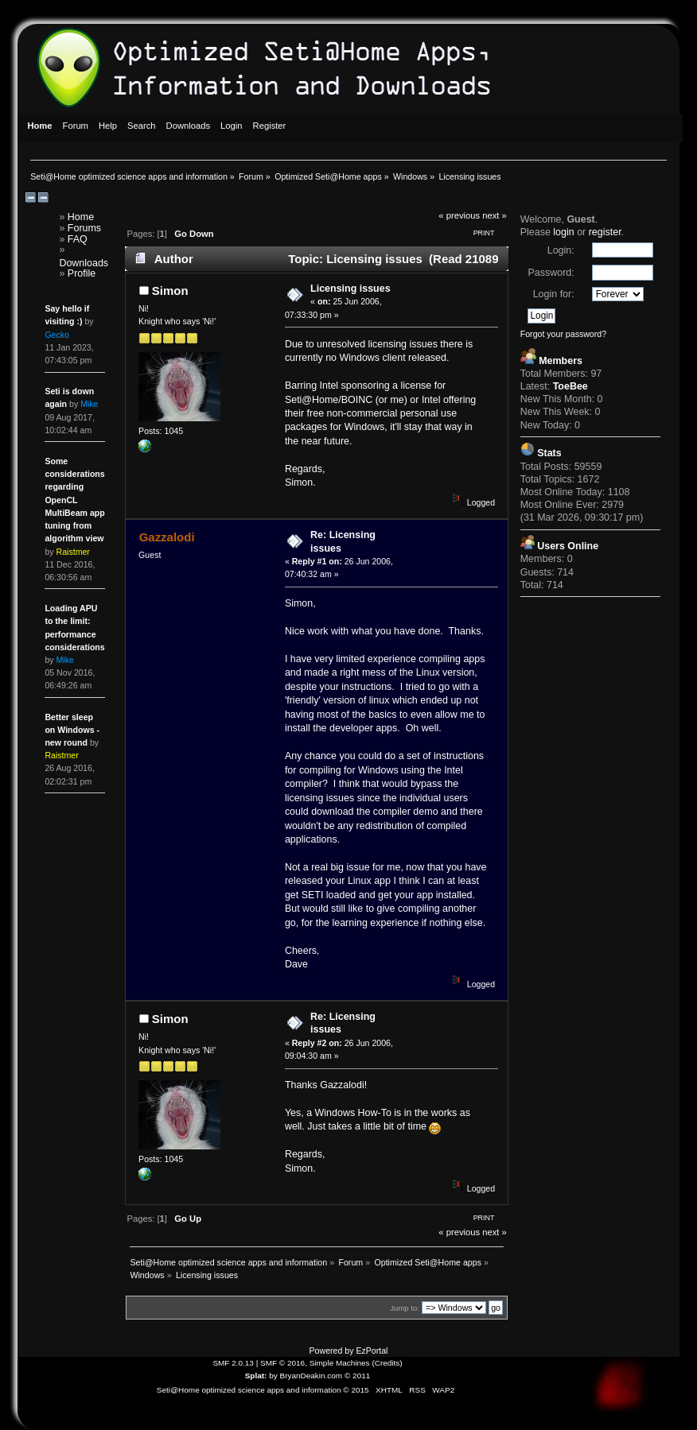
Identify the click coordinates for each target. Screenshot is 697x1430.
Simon (170, 290)
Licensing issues (350, 288)
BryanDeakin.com (311, 1375)
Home (81, 217)
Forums (84, 228)
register (605, 232)
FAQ (78, 239)
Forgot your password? (563, 334)
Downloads (83, 263)
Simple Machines (340, 1362)
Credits (387, 1362)
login (563, 232)
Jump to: (404, 1308)
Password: (551, 272)
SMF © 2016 (282, 1362)
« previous (459, 215)
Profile (81, 273)
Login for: (553, 294)
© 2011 (357, 1375)
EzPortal (371, 1350)
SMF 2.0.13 (233, 1362)
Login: (560, 250)
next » (494, 215)
